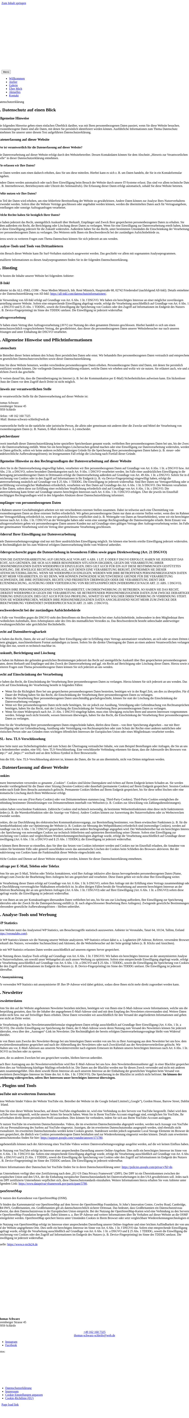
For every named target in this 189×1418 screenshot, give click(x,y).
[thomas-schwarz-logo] (95, 68)
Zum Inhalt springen (14, 3)
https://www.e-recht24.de (22, 1244)
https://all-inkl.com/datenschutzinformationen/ (78, 293)
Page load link (10, 1404)
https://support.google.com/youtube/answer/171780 (71, 1137)
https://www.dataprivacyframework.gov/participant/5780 (53, 1183)
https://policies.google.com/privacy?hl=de (147, 1167)
